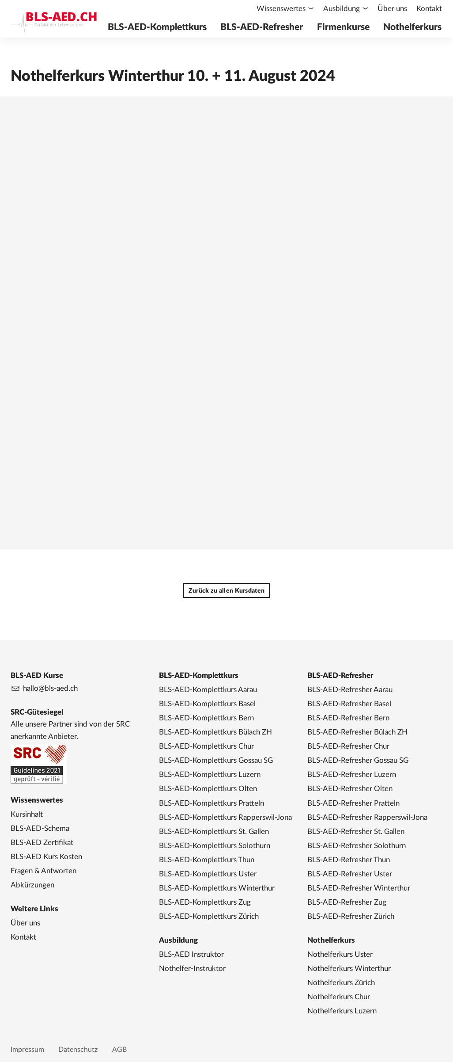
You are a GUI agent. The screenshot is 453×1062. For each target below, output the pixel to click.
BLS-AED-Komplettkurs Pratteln (211, 803)
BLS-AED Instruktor (191, 954)
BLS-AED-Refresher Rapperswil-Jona (367, 817)
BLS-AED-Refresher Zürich (350, 916)
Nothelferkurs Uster (340, 954)
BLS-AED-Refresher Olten (350, 788)
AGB (119, 1049)
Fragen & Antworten (43, 871)
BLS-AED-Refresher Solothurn (356, 845)
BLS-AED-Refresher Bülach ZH (357, 732)
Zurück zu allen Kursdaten (227, 591)
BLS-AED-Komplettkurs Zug (205, 902)
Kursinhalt (27, 814)
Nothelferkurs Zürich (341, 982)
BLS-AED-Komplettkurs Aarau (208, 689)
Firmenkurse (345, 27)
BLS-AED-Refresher (265, 27)
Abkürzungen (32, 885)
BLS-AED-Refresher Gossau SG (357, 760)
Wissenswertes (283, 8)
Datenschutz (78, 1049)
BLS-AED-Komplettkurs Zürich (209, 916)
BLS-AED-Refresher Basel (349, 704)
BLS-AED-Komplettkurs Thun (206, 860)
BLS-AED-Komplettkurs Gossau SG (216, 760)
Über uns (393, 8)
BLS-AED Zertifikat (42, 842)
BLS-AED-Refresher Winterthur (358, 888)
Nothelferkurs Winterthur (349, 968)
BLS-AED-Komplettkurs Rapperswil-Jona (225, 817)
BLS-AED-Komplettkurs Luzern (209, 774)
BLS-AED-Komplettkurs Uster (208, 874)
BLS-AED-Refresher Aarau (350, 689)
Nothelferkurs (413, 27)
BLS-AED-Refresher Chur (348, 746)
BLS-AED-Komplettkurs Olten (208, 788)
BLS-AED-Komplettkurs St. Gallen (214, 831)
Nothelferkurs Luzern (342, 1011)
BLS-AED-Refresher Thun (348, 860)
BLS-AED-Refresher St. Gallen (355, 831)
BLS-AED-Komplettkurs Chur (206, 746)
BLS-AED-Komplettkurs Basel (207, 704)
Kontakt (429, 8)
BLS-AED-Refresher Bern (348, 718)
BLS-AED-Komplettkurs (162, 27)
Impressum (27, 1049)
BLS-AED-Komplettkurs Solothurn (214, 845)
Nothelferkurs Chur (338, 997)
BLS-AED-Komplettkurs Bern (206, 718)
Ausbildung (343, 8)
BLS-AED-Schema (40, 828)
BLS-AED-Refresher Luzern (351, 774)
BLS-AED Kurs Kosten (46, 856)
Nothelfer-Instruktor (192, 968)
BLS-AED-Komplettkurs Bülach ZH (215, 732)
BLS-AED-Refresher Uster (349, 874)
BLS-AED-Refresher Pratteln (353, 803)
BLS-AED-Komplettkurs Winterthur (217, 888)
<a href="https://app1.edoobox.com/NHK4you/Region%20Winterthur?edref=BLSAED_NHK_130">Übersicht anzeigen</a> (227, 312)
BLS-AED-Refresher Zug (346, 902)
